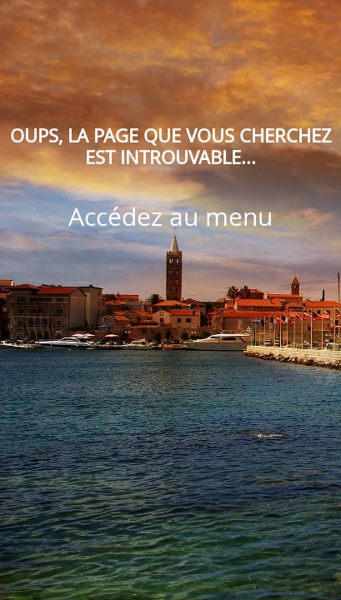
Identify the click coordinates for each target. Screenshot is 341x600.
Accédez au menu (170, 216)
